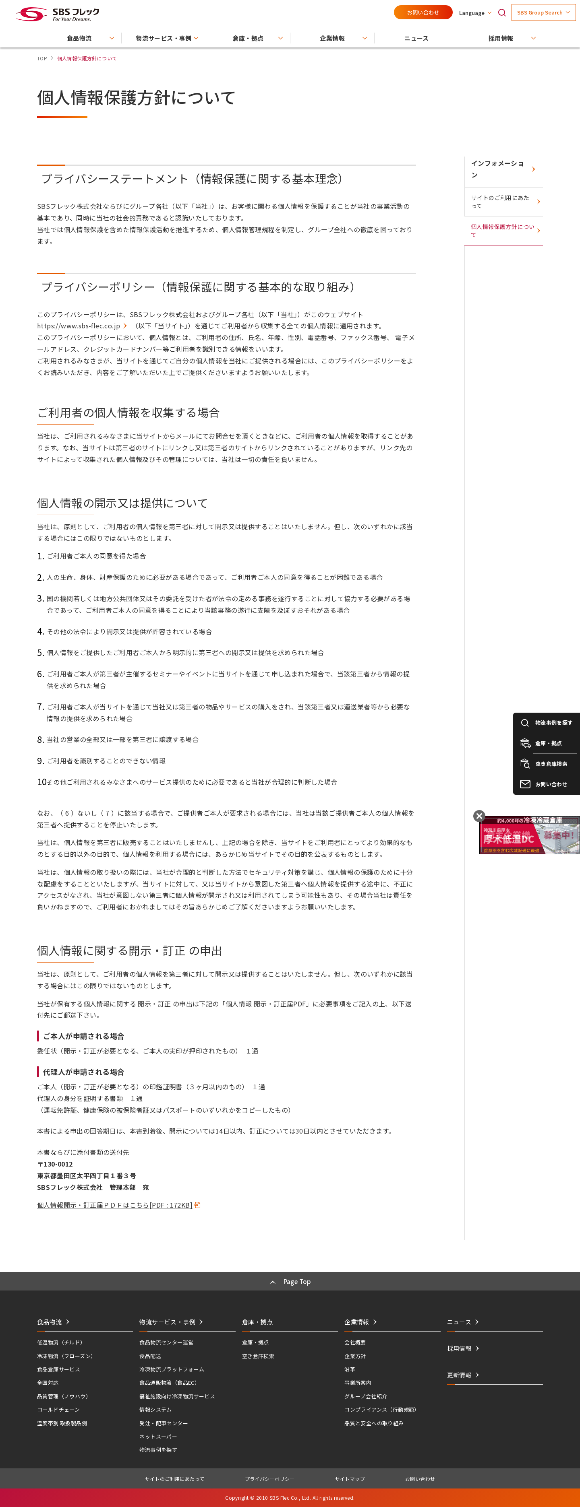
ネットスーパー (158, 1436)
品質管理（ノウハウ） (64, 1396)
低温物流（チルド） (61, 1342)
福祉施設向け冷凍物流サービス (177, 1396)
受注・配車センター (163, 1423)
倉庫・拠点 (255, 1342)
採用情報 (459, 1348)
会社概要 (355, 1342)
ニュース (459, 1321)
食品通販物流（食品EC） (169, 1382)
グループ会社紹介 (365, 1396)
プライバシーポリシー (270, 1478)
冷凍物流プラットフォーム (171, 1369)
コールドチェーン (58, 1409)
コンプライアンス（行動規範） (382, 1409)
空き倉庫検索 (258, 1356)
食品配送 (150, 1356)
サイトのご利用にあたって (500, 202)
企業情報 (356, 1321)
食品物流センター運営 (166, 1342)
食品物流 (49, 1321)
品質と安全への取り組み (374, 1423)
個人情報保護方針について (502, 231)
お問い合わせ (423, 12)
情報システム (155, 1409)
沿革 (349, 1369)
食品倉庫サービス (58, 1369)
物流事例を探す (158, 1449)
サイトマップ (350, 1478)
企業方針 (355, 1356)
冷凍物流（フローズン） (66, 1356)
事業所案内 (357, 1382)
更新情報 (459, 1375)
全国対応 (48, 1382)
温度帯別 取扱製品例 (62, 1423)
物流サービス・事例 (167, 1321)
